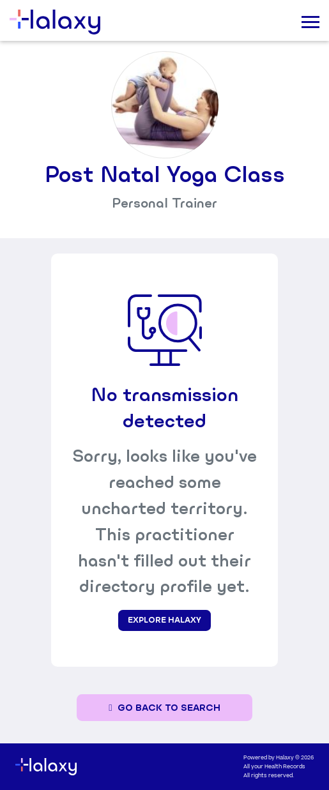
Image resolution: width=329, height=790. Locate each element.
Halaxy (285, 757)
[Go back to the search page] (164, 708)
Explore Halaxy (164, 620)
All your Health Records (274, 766)
